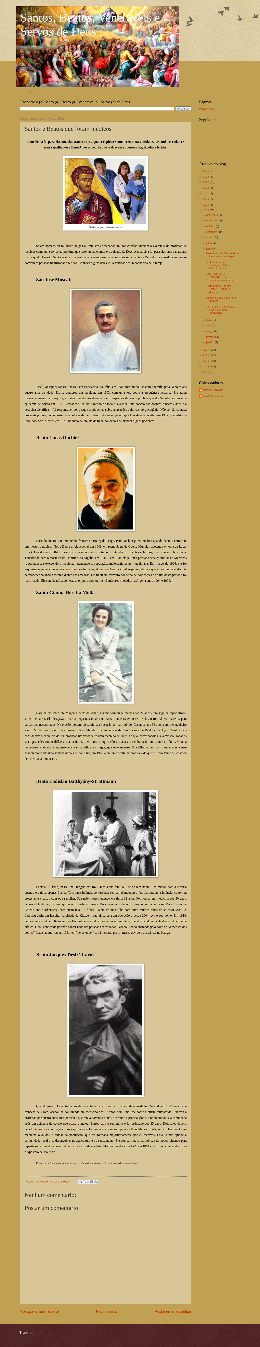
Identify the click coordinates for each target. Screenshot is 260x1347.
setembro (212, 231)
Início (30, 90)
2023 (206, 182)
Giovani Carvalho (213, 389)
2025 (206, 176)
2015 (206, 360)
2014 (206, 366)
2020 (206, 198)
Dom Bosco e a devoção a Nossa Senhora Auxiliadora (221, 309)
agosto (210, 237)
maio (209, 320)
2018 (206, 210)
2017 (206, 349)
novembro (212, 220)
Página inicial (106, 1311)
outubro (211, 226)
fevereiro (211, 336)
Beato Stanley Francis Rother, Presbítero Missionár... (218, 289)
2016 (206, 355)
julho (209, 243)
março (210, 331)
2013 (206, 372)
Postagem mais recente (39, 1311)
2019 (206, 204)
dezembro (212, 215)
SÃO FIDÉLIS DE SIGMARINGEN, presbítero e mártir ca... (221, 277)
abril (209, 325)
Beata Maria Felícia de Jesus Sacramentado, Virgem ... (222, 255)
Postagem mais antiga (173, 1311)
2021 (206, 193)
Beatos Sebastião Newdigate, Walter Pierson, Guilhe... (218, 265)
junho (209, 248)
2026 (206, 170)
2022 (206, 187)
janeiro (210, 342)
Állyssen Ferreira (213, 395)
